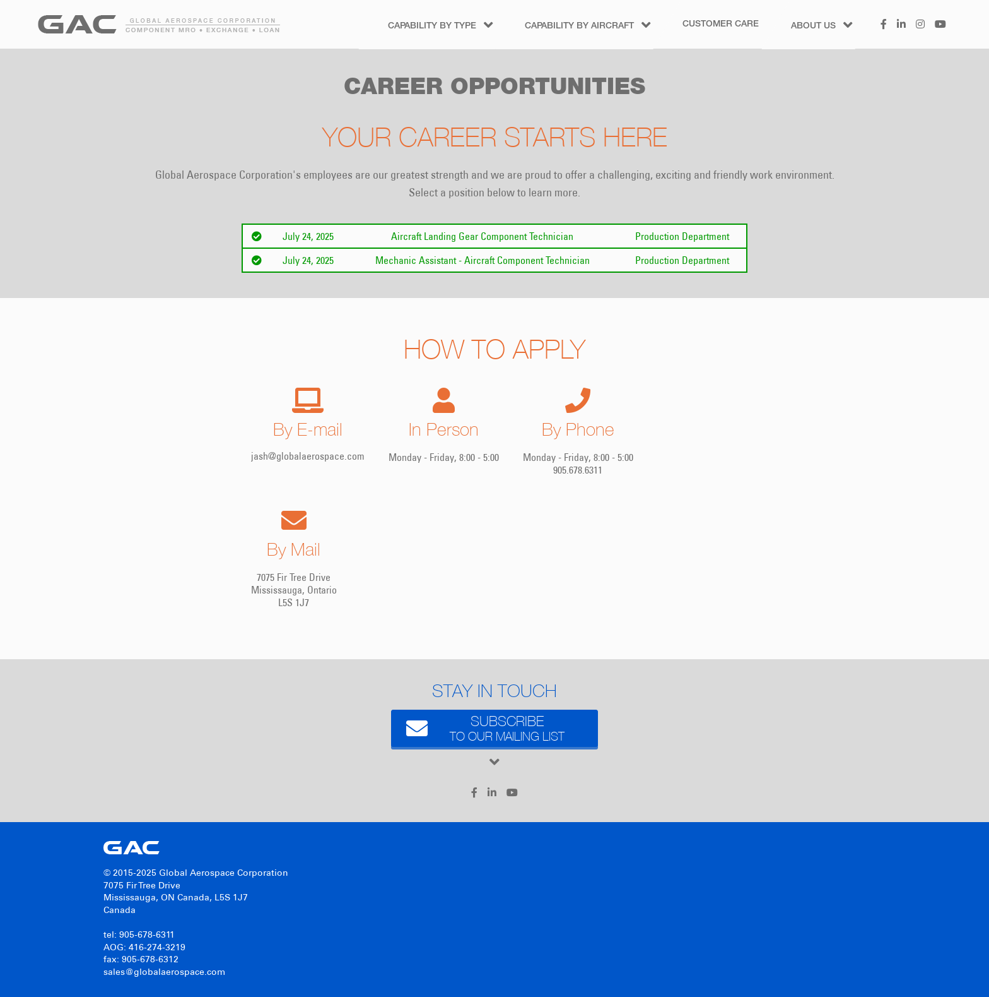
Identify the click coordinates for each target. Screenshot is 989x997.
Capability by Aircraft (579, 26)
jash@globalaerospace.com (308, 456)
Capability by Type (432, 26)
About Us (813, 26)
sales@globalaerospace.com (164, 972)
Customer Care (720, 24)
